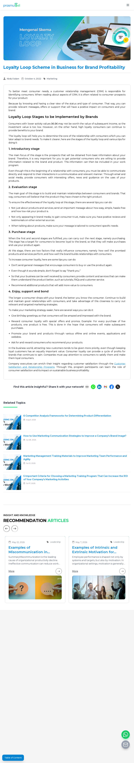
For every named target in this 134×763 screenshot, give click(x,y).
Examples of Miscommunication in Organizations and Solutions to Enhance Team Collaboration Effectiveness (34, 549)
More (35, 571)
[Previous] (6, 528)
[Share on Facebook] (111, 387)
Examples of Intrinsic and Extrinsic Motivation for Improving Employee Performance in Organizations (94, 549)
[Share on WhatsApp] (93, 387)
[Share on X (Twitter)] (118, 387)
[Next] (14, 528)
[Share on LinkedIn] (99, 387)
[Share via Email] (105, 387)
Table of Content (13, 757)
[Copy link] (87, 387)
